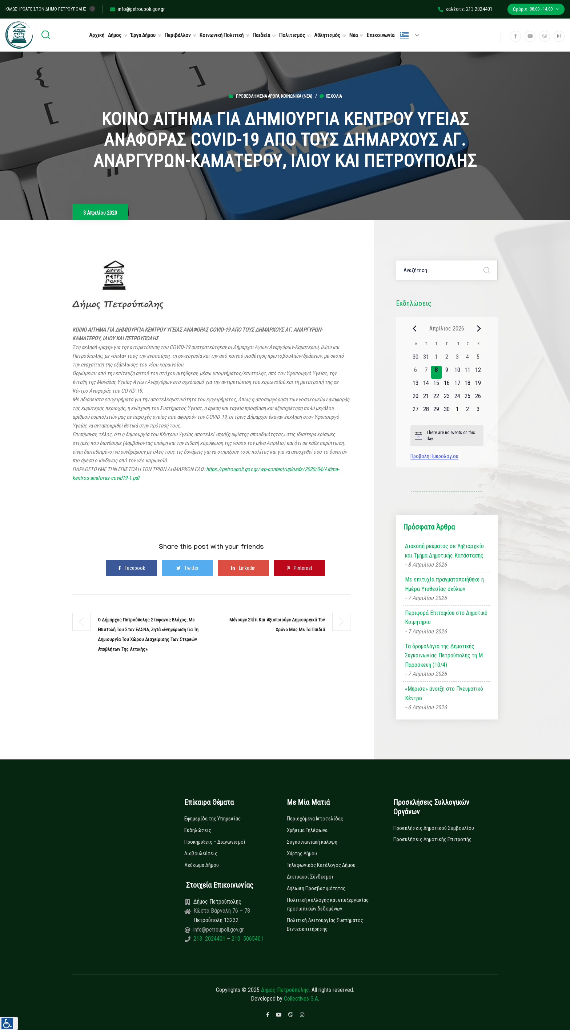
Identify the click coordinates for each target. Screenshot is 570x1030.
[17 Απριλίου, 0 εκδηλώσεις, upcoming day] (457, 385)
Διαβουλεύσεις (200, 853)
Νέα (353, 35)
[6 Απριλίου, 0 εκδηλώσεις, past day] (415, 372)
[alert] (446, 435)
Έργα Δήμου (143, 35)
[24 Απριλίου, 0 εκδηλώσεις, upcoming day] (457, 398)
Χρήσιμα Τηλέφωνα (307, 830)
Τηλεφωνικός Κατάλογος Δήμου (321, 865)
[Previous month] (414, 328)
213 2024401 (210, 938)
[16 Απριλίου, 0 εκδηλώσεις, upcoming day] (447, 385)
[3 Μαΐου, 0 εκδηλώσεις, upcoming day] (478, 411)
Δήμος (114, 35)
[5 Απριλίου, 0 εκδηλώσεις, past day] (478, 359)
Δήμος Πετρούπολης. (285, 989)
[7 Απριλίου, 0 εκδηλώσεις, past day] (426, 372)
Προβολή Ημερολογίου (434, 456)
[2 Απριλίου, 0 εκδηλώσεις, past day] (447, 359)
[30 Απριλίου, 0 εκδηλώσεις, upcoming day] (447, 411)
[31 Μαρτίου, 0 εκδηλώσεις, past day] (426, 359)
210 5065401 (247, 938)
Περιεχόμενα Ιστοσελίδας (315, 818)
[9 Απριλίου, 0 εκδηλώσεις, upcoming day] (447, 372)
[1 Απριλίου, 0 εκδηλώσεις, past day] (436, 359)
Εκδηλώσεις (197, 830)
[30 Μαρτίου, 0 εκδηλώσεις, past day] (415, 359)
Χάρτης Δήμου (302, 853)
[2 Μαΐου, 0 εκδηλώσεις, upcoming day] (467, 411)
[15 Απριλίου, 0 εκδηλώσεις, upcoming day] (436, 385)
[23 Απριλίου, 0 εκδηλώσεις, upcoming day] (447, 398)
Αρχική (96, 35)
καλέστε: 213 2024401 (465, 9)
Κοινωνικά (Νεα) (296, 96)
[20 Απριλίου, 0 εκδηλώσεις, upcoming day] (415, 398)
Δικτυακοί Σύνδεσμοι (310, 876)
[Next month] (479, 328)
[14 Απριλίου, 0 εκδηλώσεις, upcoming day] (426, 385)
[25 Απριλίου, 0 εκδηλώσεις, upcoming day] (467, 398)
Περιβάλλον (177, 35)
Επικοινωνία (380, 35)
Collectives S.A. (301, 998)
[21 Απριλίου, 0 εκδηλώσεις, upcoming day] (426, 398)
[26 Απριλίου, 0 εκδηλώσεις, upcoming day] (478, 398)
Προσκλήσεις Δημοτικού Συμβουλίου (433, 828)
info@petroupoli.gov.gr (137, 9)
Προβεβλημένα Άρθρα (257, 96)
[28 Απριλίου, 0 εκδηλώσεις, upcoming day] (426, 411)
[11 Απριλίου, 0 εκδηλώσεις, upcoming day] (467, 372)
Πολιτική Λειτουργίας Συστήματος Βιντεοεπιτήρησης (325, 924)
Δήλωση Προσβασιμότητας (316, 888)
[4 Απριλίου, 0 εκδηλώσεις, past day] (467, 359)
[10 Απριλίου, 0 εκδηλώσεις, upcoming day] (457, 372)
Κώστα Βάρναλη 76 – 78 (221, 910)
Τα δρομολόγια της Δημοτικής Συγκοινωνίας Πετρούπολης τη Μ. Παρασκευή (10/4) (444, 655)
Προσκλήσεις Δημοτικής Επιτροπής (432, 839)
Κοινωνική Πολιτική (222, 35)
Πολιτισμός (292, 35)
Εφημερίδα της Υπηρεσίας (212, 818)
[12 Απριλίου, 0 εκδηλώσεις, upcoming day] (478, 372)
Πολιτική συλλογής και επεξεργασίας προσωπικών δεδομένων (328, 904)
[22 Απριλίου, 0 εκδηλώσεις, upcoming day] (436, 398)
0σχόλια (331, 96)
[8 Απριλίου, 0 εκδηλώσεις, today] (436, 372)
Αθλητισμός (327, 35)
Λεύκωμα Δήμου (201, 865)
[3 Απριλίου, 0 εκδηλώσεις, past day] (457, 359)
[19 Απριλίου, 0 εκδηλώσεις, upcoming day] (478, 385)
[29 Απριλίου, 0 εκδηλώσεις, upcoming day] (436, 411)
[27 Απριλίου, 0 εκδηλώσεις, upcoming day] (415, 411)
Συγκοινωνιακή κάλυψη (312, 842)
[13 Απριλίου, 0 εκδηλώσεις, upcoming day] (415, 385)
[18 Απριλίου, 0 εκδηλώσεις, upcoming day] (467, 385)
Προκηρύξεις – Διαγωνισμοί (214, 842)
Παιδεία (261, 35)
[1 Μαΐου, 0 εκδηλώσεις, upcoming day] (457, 411)
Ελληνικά (404, 35)
